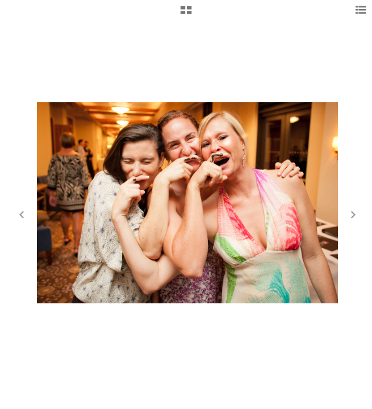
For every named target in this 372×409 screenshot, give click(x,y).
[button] (186, 14)
